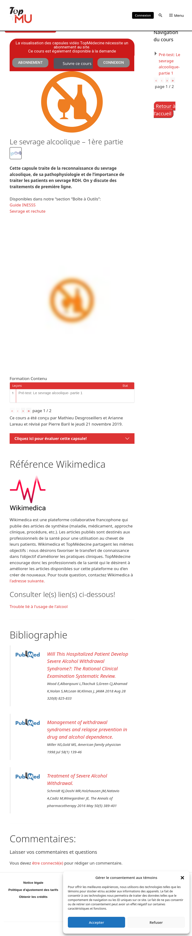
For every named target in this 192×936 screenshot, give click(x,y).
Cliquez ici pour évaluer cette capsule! (50, 438)
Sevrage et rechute (27, 211)
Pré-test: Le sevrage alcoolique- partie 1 (51, 393)
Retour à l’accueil (165, 110)
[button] (182, 877)
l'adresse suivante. (27, 581)
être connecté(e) (47, 863)
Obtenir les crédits (33, 897)
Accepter (96, 922)
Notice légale (33, 882)
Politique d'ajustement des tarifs (33, 890)
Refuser (156, 922)
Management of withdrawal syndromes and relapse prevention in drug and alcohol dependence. (87, 729)
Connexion (143, 15)
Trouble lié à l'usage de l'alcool (39, 606)
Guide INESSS (23, 205)
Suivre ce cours (77, 63)
